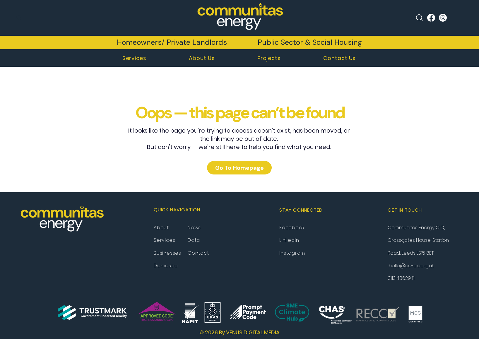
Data (194, 240)
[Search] (19, 18)
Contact (198, 253)
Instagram (292, 253)
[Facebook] (431, 18)
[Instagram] (443, 18)
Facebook (291, 227)
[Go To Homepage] (239, 167)
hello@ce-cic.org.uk (411, 265)
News (194, 227)
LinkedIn (289, 240)
